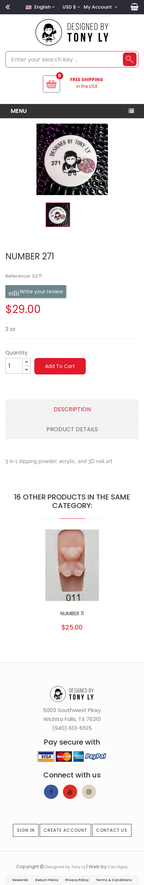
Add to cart (60, 366)
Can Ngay (118, 867)
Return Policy (46, 880)
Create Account (65, 830)
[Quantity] (14, 366)
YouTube (70, 792)
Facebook (51, 792)
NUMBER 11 (72, 613)
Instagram (89, 792)
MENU (19, 111)
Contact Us (112, 830)
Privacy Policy (77, 880)
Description (72, 409)
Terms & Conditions (114, 880)
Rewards (20, 880)
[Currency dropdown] (70, 7)
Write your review (36, 291)
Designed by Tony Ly (65, 867)
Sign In (26, 830)
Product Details (72, 429)
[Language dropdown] (39, 7)
